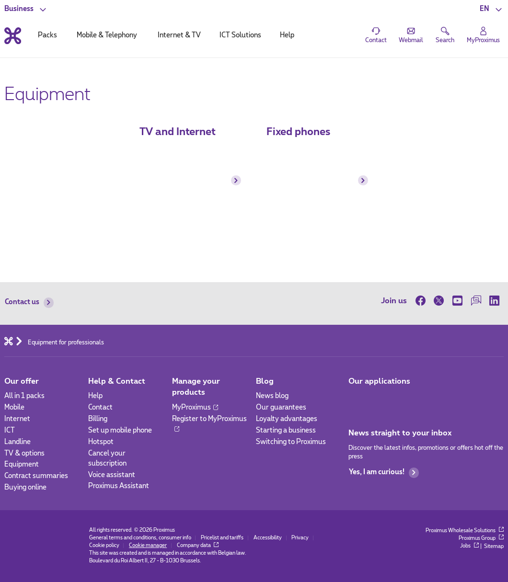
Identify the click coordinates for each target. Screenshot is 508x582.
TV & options (24, 453)
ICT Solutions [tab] (240, 35)
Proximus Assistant (118, 486)
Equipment (21, 464)
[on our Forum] (476, 301)
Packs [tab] (47, 35)
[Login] (483, 35)
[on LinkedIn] (494, 301)
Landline (17, 442)
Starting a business (286, 430)
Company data (198, 545)
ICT (9, 430)
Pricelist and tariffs (222, 538)
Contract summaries (36, 476)
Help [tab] (287, 35)
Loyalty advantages (286, 419)
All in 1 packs (24, 396)
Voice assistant (111, 475)
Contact (100, 407)
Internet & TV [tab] (179, 35)
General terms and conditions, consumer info (140, 538)
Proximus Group (481, 538)
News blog (272, 396)
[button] (492, 9)
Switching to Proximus (291, 442)
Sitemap (494, 546)
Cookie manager (148, 545)
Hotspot (101, 442)
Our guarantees (281, 407)
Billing (97, 419)
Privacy (300, 538)
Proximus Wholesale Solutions (465, 530)
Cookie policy (104, 545)
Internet (17, 419)
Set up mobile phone (120, 430)
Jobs (469, 546)
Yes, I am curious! (384, 473)
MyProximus (195, 407)
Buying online (25, 487)
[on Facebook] (423, 301)
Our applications (379, 381)
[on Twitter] (439, 301)
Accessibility (268, 538)
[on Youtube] (457, 301)
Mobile (14, 407)
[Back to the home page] (12, 35)
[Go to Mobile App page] (356, 399)
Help (95, 396)
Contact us (29, 302)
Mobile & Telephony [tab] (107, 35)
